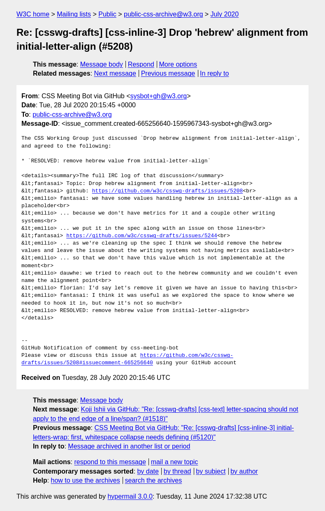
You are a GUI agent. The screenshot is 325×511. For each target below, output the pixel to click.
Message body (101, 64)
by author (244, 471)
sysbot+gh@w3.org (158, 95)
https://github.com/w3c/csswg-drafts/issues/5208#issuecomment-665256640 (127, 359)
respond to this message (110, 461)
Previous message (168, 73)
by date (147, 471)
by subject (210, 471)
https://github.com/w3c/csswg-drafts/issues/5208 (167, 191)
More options (178, 64)
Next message (115, 73)
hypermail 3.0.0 (129, 496)
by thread (177, 471)
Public (107, 14)
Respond (141, 64)
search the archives (153, 480)
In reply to (214, 73)
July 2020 (225, 14)
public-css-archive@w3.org (163, 14)
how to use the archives (85, 480)
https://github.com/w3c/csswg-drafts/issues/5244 (141, 236)
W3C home (32, 14)
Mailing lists (74, 14)
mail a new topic (174, 461)
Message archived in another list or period (129, 446)
